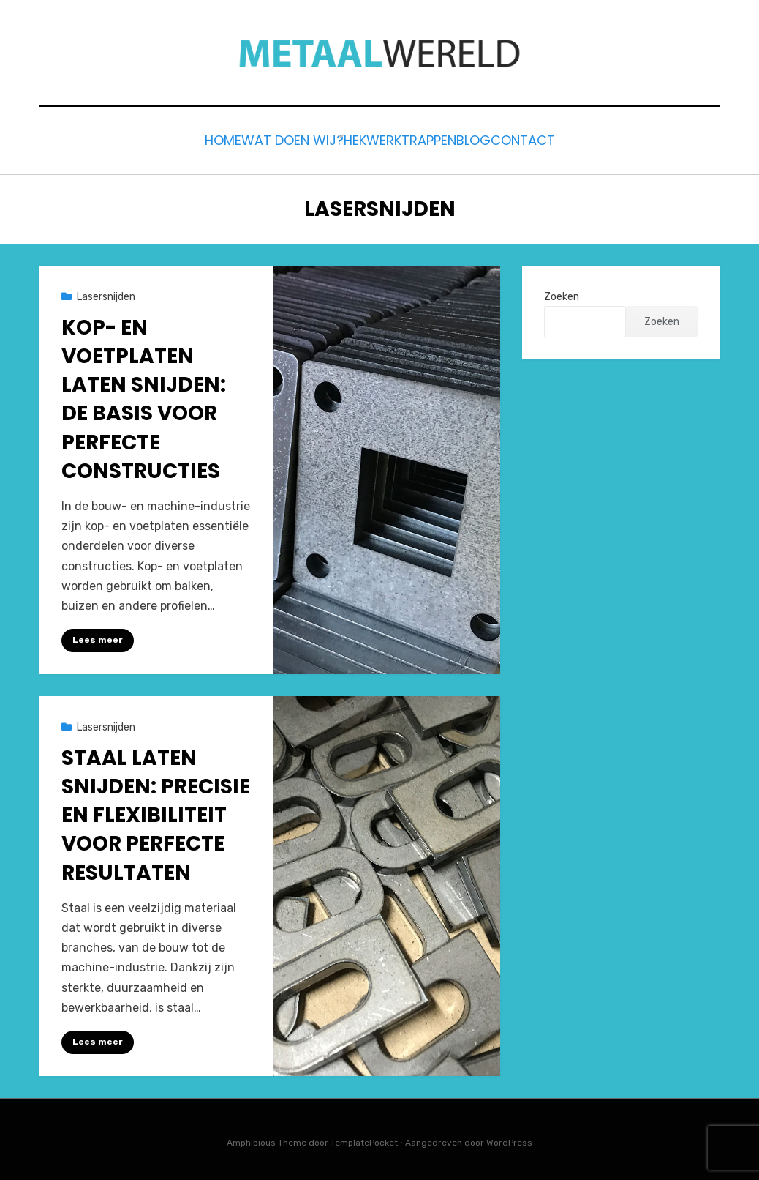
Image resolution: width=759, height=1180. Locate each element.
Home (181, 138)
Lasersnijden (106, 292)
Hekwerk (360, 138)
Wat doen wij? (265, 138)
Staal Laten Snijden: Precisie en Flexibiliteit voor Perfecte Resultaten (155, 812)
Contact (565, 138)
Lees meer (97, 636)
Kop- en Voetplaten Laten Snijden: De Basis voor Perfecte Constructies (143, 395)
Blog (499, 138)
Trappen (435, 138)
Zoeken (561, 292)
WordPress (509, 1138)
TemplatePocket (364, 1138)
